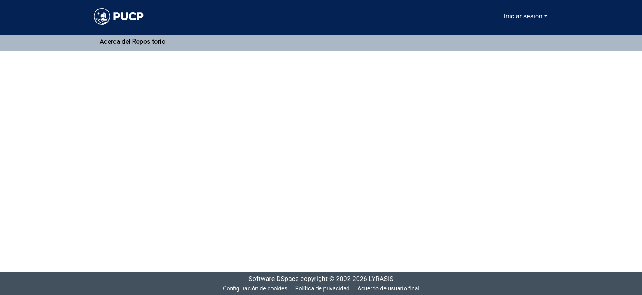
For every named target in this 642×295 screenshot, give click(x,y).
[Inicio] (119, 16)
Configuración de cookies (253, 289)
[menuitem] (499, 16)
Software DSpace (271, 279)
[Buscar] (487, 16)
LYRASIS (383, 279)
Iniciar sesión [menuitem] (525, 16)
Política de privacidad (321, 289)
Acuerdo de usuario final (389, 289)
